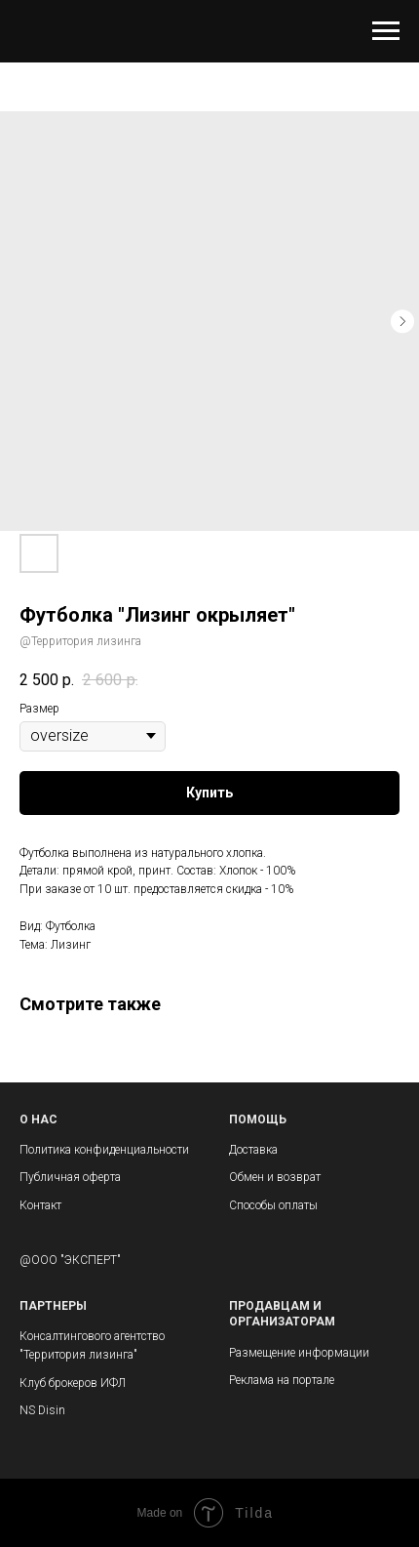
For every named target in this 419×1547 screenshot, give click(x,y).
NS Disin (42, 1410)
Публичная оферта (70, 1177)
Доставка (253, 1150)
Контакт (40, 1205)
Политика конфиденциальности (104, 1150)
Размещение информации (299, 1353)
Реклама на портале (281, 1380)
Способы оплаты (273, 1205)
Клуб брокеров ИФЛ (72, 1383)
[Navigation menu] (386, 31)
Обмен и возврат (275, 1177)
